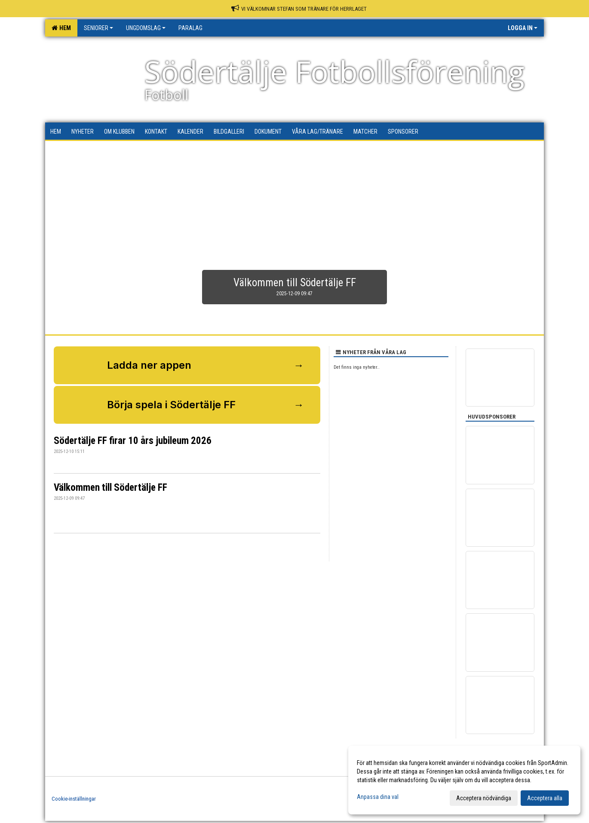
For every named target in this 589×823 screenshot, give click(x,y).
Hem (61, 27)
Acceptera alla (544, 798)
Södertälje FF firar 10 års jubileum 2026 (133, 441)
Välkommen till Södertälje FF (110, 487)
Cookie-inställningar (74, 798)
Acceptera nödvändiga (483, 798)
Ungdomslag (146, 27)
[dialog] (464, 780)
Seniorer (98, 27)
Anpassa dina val (378, 796)
